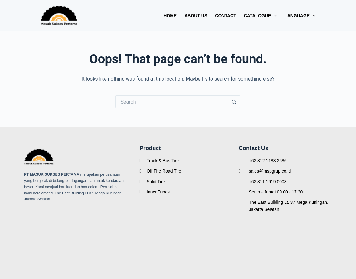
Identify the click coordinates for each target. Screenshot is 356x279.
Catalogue (261, 15)
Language (300, 15)
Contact (225, 15)
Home (170, 15)
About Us (195, 15)
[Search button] (234, 101)
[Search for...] (171, 101)
